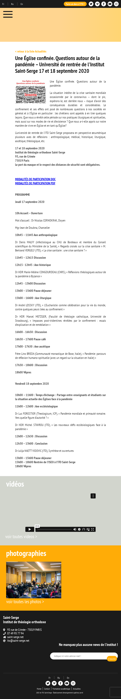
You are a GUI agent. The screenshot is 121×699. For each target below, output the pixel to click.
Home (39, 688)
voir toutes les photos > (25, 601)
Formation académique (61, 688)
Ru (12, 4)
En (22, 4)
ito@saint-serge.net (18, 641)
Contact (47, 688)
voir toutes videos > (21, 536)
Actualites (77, 688)
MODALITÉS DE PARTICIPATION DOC (35, 179)
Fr (3, 4)
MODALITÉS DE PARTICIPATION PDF (35, 183)
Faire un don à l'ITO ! (75, 4)
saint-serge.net (15, 637)
